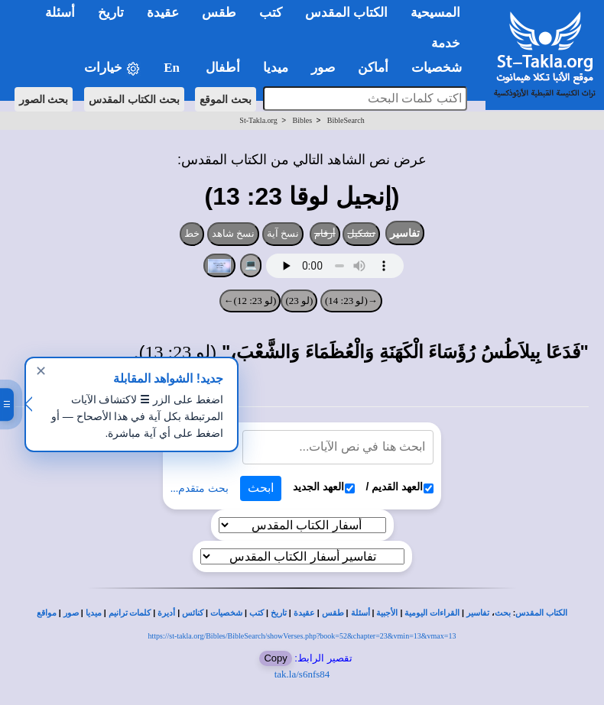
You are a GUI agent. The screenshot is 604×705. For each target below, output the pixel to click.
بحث (503, 613)
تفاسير (405, 233)
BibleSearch (346, 120)
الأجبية (387, 613)
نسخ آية (283, 233)
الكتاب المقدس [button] (346, 12)
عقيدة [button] (163, 12)
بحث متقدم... (199, 488)
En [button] (173, 67)
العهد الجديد (324, 486)
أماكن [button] (373, 67)
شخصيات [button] (441, 67)
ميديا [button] (275, 67)
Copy (275, 658)
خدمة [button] (445, 43)
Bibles (302, 120)
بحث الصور (44, 99)
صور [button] (323, 67)
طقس (333, 613)
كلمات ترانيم (130, 613)
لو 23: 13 (178, 352)
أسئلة (360, 613)
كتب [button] (270, 12)
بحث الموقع (226, 99)
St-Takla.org (258, 120)
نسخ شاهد (233, 233)
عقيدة (304, 613)
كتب (256, 613)
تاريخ (279, 613)
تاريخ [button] (111, 12)
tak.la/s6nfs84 (302, 674)
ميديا (94, 613)
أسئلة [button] (60, 12)
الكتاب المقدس (541, 613)
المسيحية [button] (435, 12)
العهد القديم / (400, 486)
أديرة (166, 613)
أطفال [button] (223, 67)
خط (192, 233)
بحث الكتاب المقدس (134, 99)
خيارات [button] (112, 68)
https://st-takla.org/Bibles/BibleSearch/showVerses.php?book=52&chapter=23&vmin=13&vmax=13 (302, 636)
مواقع (47, 613)
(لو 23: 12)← (250, 300)
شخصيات (226, 613)
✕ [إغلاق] (41, 371)
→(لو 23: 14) (351, 300)
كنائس (192, 613)
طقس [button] (219, 12)
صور (71, 613)
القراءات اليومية (431, 613)
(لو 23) (299, 300)
